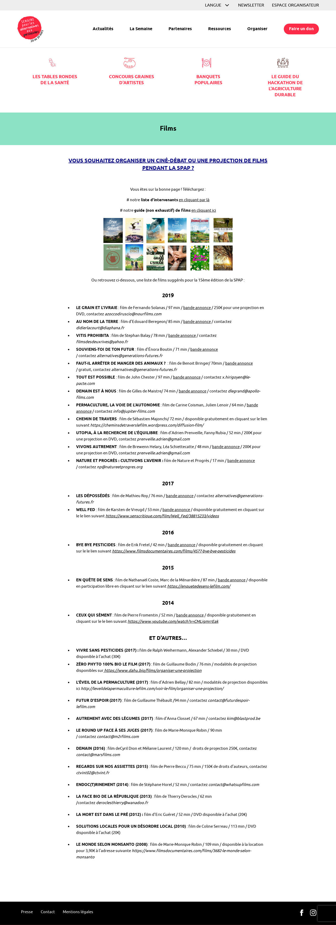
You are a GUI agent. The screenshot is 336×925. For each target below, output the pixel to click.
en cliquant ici (203, 210)
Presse (27, 912)
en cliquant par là (194, 200)
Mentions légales (78, 912)
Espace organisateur (295, 5)
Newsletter (251, 5)
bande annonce (197, 307)
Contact (48, 912)
